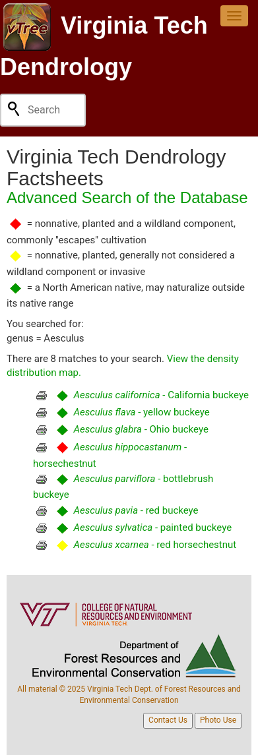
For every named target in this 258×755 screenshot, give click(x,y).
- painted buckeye (152, 527)
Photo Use (218, 720)
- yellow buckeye (141, 412)
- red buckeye (135, 510)
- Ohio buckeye (140, 429)
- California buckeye (160, 395)
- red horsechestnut (154, 545)
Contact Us (167, 720)
